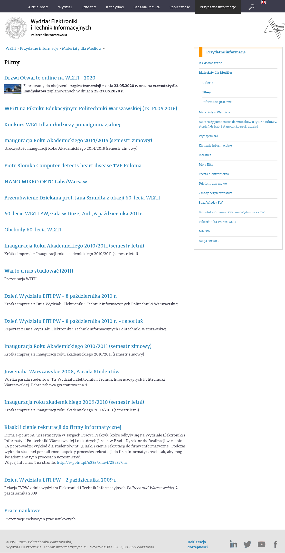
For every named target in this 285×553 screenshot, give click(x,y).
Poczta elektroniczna (214, 174)
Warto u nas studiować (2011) (38, 271)
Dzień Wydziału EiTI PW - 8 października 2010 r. (60, 296)
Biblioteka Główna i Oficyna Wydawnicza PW (232, 212)
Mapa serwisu (209, 241)
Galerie (207, 83)
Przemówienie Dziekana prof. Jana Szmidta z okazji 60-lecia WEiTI (82, 198)
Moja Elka (206, 165)
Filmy (206, 92)
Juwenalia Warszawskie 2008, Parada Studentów (62, 371)
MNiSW (204, 231)
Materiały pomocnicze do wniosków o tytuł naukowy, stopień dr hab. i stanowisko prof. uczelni (238, 124)
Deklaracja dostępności (198, 545)
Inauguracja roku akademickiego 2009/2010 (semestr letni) (74, 402)
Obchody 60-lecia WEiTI (32, 230)
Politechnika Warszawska (217, 222)
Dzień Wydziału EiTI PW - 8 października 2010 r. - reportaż (73, 321)
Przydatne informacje (226, 52)
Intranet (205, 155)
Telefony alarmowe (213, 184)
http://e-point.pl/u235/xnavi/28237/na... (93, 462)
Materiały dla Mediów (215, 72)
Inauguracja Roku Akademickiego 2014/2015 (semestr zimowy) (78, 140)
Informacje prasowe (217, 102)
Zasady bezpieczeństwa (215, 193)
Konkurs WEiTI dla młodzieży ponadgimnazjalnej (62, 124)
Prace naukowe (22, 510)
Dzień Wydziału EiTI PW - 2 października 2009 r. (61, 480)
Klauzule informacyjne (215, 146)
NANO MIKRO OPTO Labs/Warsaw (45, 181)
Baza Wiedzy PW (211, 203)
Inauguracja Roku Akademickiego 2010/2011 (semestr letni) (74, 246)
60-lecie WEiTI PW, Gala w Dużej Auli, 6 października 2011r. (73, 213)
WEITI (11, 48)
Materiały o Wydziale (214, 112)
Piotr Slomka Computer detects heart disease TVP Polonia (73, 165)
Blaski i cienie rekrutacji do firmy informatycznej (62, 427)
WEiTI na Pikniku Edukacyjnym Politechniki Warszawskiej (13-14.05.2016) (90, 108)
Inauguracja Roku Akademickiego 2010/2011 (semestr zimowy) (78, 346)
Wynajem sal (208, 136)
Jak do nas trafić (210, 63)
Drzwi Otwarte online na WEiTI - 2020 (49, 78)
